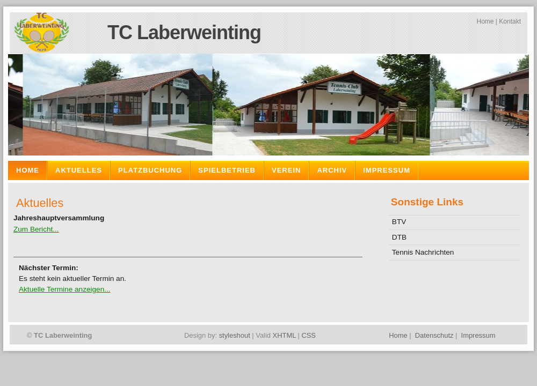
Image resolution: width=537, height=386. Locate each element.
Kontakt (510, 21)
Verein (286, 170)
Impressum (386, 170)
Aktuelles (78, 170)
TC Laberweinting (184, 32)
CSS (308, 335)
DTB (399, 237)
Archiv (332, 170)
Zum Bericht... (36, 229)
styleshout (234, 335)
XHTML (284, 335)
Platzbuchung (150, 170)
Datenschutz (434, 335)
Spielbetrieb (227, 170)
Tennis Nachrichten (423, 252)
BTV (399, 222)
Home (485, 21)
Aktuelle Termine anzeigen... (65, 289)
